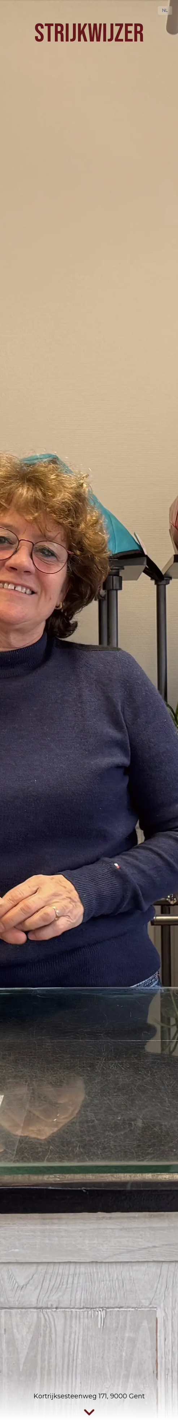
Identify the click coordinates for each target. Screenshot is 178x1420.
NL (165, 10)
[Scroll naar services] (89, 1413)
